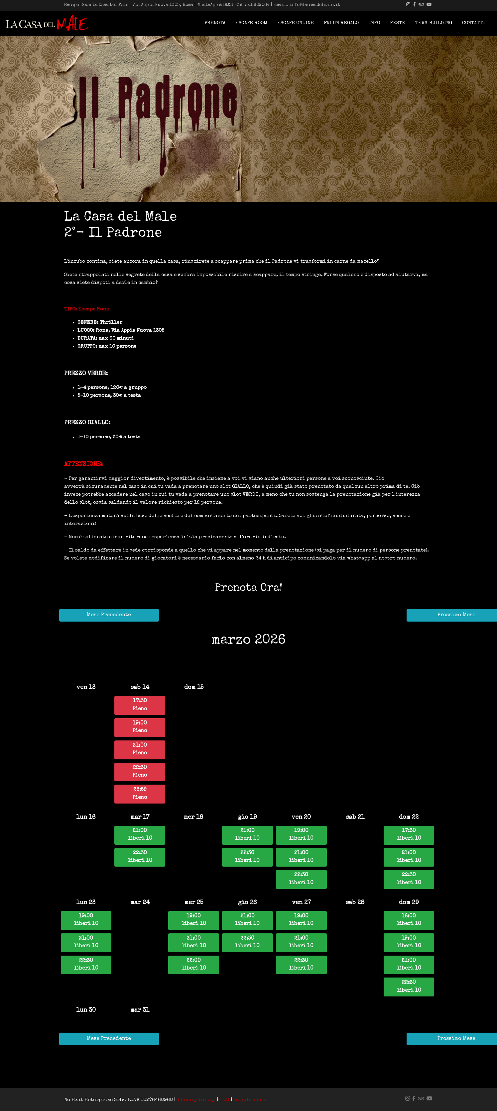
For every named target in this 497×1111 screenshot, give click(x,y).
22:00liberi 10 (194, 964)
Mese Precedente (109, 615)
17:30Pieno (140, 705)
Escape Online (295, 23)
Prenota (214, 23)
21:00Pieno (140, 749)
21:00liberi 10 (140, 834)
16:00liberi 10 (409, 920)
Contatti (473, 23)
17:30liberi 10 (409, 834)
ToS (224, 1099)
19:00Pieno (140, 727)
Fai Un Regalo (341, 23)
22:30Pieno (140, 771)
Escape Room (251, 23)
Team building (433, 23)
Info (374, 23)
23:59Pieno (140, 793)
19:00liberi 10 (301, 834)
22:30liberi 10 (140, 857)
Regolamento (250, 1099)
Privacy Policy (196, 1099)
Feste (397, 23)
